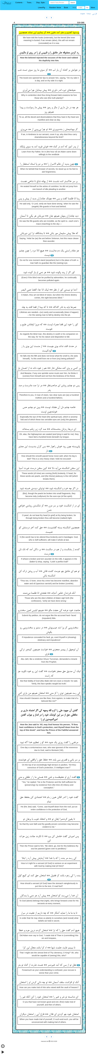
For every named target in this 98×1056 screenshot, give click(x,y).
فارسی (94, 14)
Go (87, 7)
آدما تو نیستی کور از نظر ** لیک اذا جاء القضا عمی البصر (49, 290)
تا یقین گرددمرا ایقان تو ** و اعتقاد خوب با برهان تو (49, 819)
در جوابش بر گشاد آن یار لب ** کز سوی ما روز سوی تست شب (49, 70)
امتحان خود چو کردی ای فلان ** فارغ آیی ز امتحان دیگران (49, 1014)
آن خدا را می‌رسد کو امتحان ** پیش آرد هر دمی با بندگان (49, 895)
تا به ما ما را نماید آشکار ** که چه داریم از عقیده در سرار (49, 913)
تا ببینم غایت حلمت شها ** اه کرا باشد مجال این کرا (49, 947)
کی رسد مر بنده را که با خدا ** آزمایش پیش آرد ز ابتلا (49, 858)
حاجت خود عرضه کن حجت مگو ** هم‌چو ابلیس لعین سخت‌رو (49, 610)
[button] (19, 2)
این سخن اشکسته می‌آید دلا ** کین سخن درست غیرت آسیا (49, 468)
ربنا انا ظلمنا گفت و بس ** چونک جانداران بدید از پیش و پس (49, 198)
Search (72, 2)
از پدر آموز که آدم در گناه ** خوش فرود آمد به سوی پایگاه (49, 146)
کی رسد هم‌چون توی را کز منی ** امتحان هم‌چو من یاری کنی (49, 693)
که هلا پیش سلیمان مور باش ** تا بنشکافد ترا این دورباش (49, 233)
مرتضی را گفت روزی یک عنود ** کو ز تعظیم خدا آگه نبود (49, 742)
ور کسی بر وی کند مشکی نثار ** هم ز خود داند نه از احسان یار (49, 368)
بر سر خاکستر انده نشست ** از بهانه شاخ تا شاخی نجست (49, 181)
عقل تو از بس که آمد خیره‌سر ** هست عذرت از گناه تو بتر (47, 965)
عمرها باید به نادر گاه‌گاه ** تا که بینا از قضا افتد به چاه (49, 307)
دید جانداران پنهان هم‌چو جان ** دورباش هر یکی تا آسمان (49, 216)
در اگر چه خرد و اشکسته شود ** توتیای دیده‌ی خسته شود (49, 488)
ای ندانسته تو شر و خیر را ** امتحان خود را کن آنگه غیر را (49, 997)
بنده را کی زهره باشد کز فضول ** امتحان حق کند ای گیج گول (49, 875)
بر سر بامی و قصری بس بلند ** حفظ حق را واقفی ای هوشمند (49, 759)
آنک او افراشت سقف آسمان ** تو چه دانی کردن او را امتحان (49, 982)
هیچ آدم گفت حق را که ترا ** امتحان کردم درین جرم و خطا (49, 930)
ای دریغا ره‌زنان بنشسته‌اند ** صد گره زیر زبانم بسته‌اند (49, 429)
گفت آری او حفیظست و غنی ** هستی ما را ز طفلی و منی (47, 777)
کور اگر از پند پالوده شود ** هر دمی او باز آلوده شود (49, 272)
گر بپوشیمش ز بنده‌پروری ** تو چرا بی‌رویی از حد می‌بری (49, 129)
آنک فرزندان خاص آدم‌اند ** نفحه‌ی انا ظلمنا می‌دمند (49, 593)
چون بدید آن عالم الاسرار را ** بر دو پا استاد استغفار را (47, 164)
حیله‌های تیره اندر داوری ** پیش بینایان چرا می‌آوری (49, 90)
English (83, 14)
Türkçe (88, 14)
